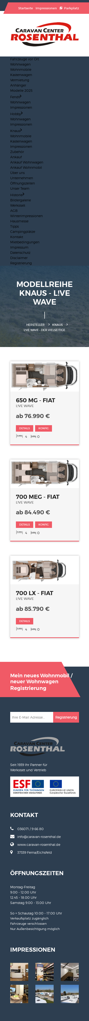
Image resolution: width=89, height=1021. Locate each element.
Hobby (16, 114)
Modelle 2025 (21, 90)
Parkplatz (69, 8)
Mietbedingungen (24, 242)
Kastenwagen (21, 75)
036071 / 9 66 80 (27, 829)
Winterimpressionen (26, 216)
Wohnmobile (20, 69)
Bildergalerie (20, 200)
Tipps (14, 226)
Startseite (25, 8)
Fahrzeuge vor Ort (24, 59)
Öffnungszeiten (22, 183)
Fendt (15, 97)
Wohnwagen (20, 64)
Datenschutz (20, 252)
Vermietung (19, 80)
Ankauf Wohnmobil (26, 167)
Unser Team (19, 188)
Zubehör (17, 152)
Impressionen (46, 8)
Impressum (19, 247)
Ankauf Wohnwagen (26, 162)
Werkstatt (17, 205)
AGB (14, 211)
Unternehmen (21, 178)
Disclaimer (19, 258)
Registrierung (21, 263)
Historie (17, 195)
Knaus (16, 131)
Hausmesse (19, 221)
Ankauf (16, 157)
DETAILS (24, 428)
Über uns (17, 173)
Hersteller (35, 325)
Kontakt (16, 237)
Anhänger (18, 85)
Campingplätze (22, 232)
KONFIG (43, 428)
